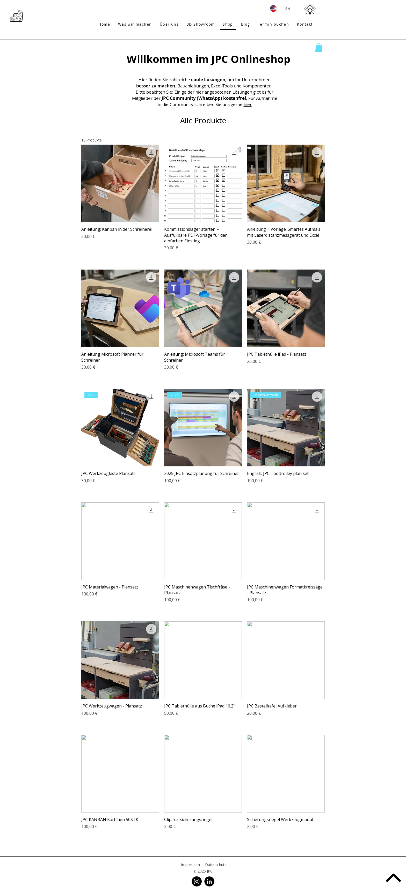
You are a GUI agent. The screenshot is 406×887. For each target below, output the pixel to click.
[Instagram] (197, 881)
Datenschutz (215, 864)
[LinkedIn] (209, 881)
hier (248, 104)
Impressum (190, 864)
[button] (318, 47)
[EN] (288, 8)
